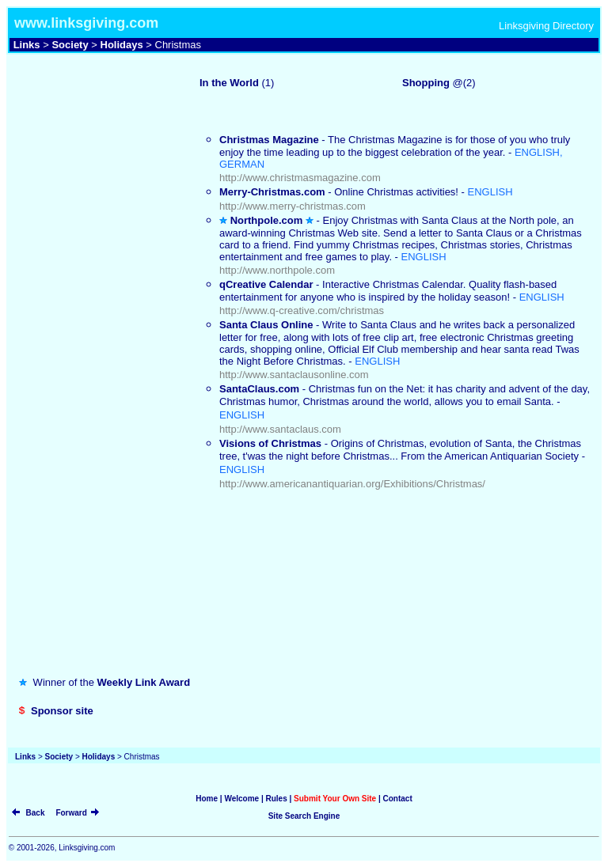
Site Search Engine (304, 816)
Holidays (122, 45)
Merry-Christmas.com (272, 192)
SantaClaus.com (259, 389)
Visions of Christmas (270, 443)
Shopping (426, 83)
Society (69, 45)
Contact (397, 798)
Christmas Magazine (269, 140)
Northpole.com (266, 220)
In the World (229, 83)
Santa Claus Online (266, 325)
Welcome (241, 798)
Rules (276, 798)
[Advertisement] (92, 113)
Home (207, 798)
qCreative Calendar (266, 284)
